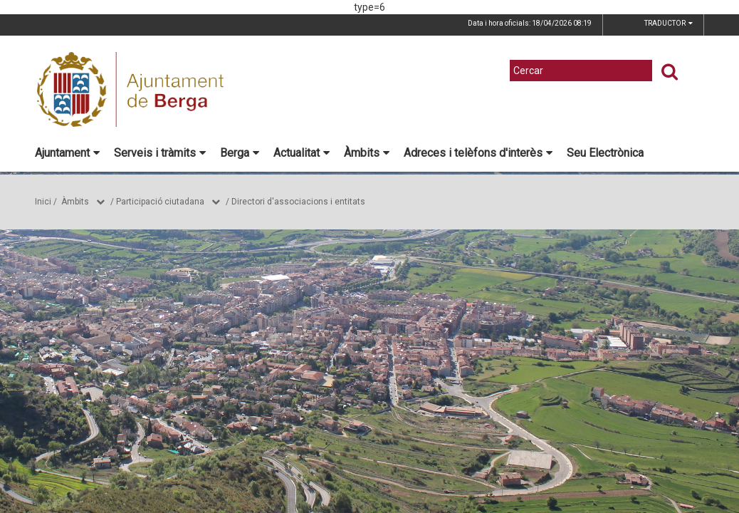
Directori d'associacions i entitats (298, 202)
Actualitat (301, 153)
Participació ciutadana (160, 202)
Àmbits (366, 153)
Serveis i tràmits (160, 153)
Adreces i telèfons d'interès (478, 153)
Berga (239, 153)
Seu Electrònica (605, 153)
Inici (43, 202)
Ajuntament (67, 153)
